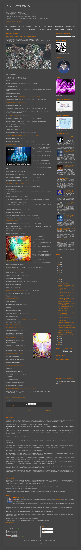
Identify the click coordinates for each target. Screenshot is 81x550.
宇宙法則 (25, 29)
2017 (59, 261)
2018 (59, 259)
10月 (60, 270)
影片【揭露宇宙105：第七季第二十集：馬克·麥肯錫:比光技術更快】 (66, 229)
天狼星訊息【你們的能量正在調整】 (65, 330)
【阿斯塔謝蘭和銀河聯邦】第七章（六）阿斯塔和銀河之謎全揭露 (69, 191)
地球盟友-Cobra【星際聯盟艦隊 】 (65, 332)
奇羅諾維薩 (69, 29)
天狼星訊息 (21, 26)
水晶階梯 (56, 29)
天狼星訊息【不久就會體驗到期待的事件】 (66, 293)
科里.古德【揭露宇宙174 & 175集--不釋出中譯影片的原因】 (69, 167)
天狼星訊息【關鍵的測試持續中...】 (65, 334)
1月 (59, 340)
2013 (59, 344)
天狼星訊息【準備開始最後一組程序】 (66, 285)
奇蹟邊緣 (49, 29)
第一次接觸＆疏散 (16, 29)
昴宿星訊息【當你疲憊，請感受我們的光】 (66, 318)
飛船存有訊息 (41, 29)
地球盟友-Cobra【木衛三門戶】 (65, 302)
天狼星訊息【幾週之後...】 (63, 308)
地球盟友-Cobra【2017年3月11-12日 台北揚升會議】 (69, 138)
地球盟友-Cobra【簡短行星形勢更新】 (66, 325)
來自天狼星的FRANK (19, 497)
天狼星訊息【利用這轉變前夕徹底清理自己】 (66, 323)
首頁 (29, 410)
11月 (60, 268)
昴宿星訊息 (68, 26)
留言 (44, 531)
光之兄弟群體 (42, 26)
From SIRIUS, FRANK (18, 6)
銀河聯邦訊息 (32, 29)
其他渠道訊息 (12, 26)
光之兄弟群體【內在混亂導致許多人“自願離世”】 (66, 296)
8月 (59, 274)
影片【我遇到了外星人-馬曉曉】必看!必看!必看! (69, 216)
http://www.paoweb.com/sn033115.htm (15, 397)
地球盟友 (62, 29)
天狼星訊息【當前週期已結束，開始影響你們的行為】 (66, 304)
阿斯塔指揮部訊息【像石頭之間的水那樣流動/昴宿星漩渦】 (66, 287)
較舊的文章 (48, 410)
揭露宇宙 (50, 26)
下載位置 (61, 383)
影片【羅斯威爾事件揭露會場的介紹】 (66, 306)
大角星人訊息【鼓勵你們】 (64, 283)
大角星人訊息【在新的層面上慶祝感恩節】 (65, 240)
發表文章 (45, 529)
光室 (74, 26)
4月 (60, 282)
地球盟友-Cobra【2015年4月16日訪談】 (65, 290)
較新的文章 (9, 410)
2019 (59, 257)
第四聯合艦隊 (58, 500)
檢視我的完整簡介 (10, 522)
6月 (59, 278)
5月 (59, 280)
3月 (59, 336)
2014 (59, 342)
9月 (59, 272)
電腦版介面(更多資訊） (16, 21)
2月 (59, 338)
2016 (59, 263)
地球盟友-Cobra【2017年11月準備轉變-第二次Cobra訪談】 (69, 152)
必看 (6, 26)
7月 (60, 276)
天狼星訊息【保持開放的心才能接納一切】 (66, 315)
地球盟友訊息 (29, 26)
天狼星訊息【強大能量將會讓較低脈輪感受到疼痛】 (66, 299)
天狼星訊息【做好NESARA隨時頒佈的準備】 (66, 328)
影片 (36, 26)
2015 (59, 265)
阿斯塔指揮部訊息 (59, 26)
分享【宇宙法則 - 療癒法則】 (63, 178)
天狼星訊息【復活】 (62, 321)
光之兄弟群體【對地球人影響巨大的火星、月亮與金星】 (66, 312)
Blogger (45, 543)
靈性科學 (7, 29)
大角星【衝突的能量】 (63, 310)
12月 (60, 266)
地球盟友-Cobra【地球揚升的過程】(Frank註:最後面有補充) (21, 37)
